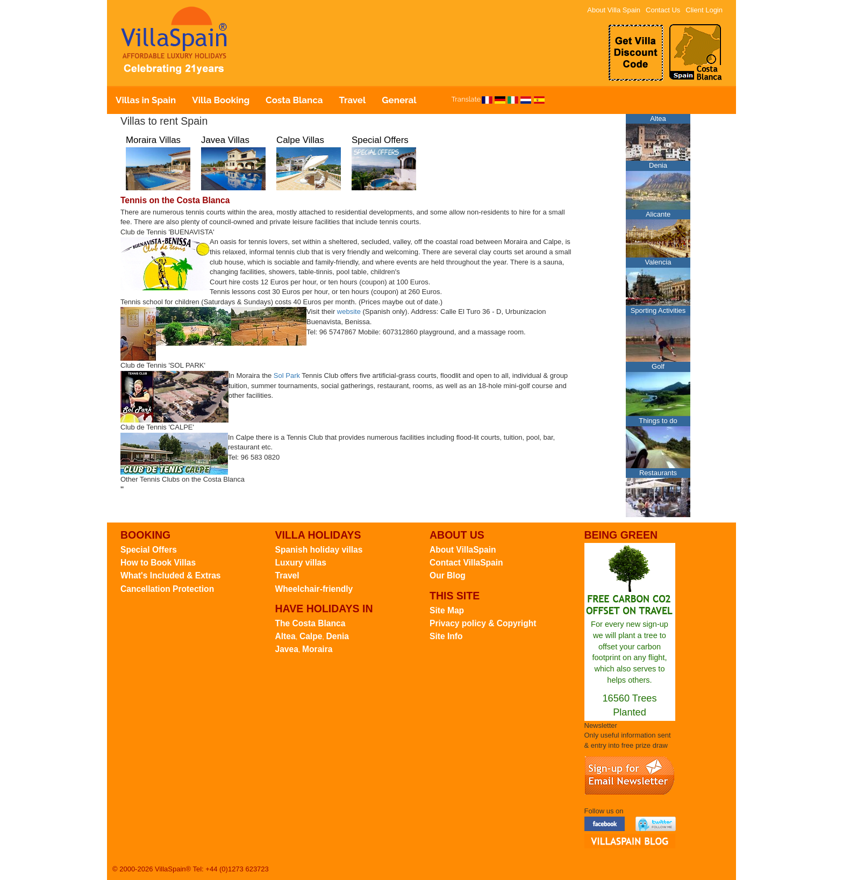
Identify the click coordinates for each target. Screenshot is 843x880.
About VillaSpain (463, 549)
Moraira (317, 649)
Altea (658, 119)
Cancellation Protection (167, 588)
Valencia (658, 262)
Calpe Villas (300, 140)
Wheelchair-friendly (314, 588)
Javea (286, 649)
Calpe (310, 636)
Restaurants (658, 473)
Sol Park (287, 375)
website (349, 311)
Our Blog (448, 575)
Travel (352, 100)
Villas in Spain (146, 100)
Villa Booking (220, 100)
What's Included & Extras (170, 575)
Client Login (704, 10)
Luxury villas (300, 562)
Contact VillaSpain (466, 562)
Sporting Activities (658, 310)
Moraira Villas (153, 140)
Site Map (447, 610)
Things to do (658, 421)
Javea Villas (225, 140)
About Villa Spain (613, 10)
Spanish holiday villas (319, 549)
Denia (658, 165)
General (399, 100)
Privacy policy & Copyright (483, 623)
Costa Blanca (294, 100)
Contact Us (663, 10)
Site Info (446, 636)
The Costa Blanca (310, 623)
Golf (658, 366)
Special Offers (380, 140)
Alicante (658, 214)
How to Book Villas (158, 562)
